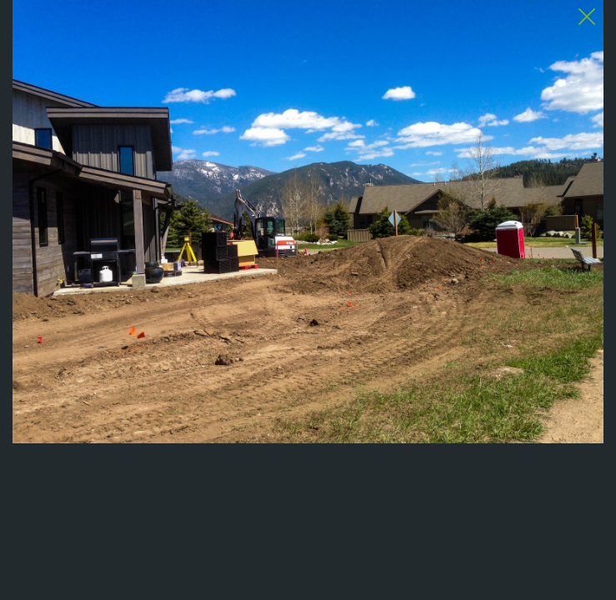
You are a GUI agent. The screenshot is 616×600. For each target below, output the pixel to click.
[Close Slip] (586, 16)
